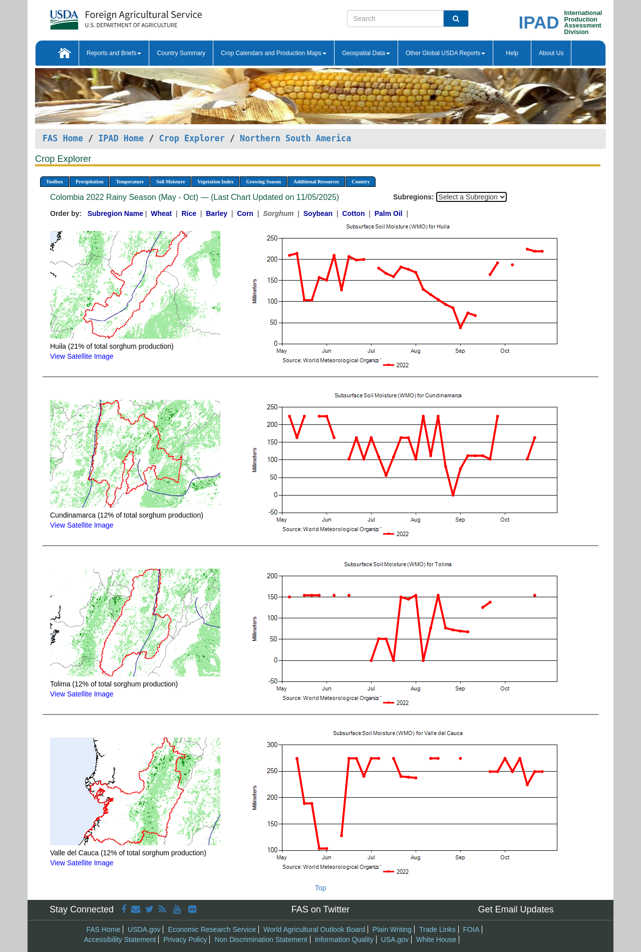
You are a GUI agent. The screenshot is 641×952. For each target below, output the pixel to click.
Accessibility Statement (120, 939)
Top (321, 888)
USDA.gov (144, 929)
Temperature (130, 181)
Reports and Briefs (114, 53)
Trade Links (437, 929)
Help (512, 53)
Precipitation (89, 181)
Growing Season (263, 181)
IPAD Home (121, 138)
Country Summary (181, 53)
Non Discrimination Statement (260, 939)
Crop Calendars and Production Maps (274, 53)
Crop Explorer (191, 138)
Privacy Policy (185, 939)
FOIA (471, 929)
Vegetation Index (215, 181)
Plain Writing (392, 929)
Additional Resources (316, 181)
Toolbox (54, 181)
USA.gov (395, 939)
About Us (551, 53)
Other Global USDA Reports (445, 53)
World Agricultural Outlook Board (314, 929)
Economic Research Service (212, 929)
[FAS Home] (101, 16)
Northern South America (295, 138)
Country (361, 181)
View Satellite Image (82, 356)
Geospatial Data (366, 53)
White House (436, 939)
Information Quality (344, 939)
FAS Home (63, 138)
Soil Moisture (170, 181)
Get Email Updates (515, 909)
